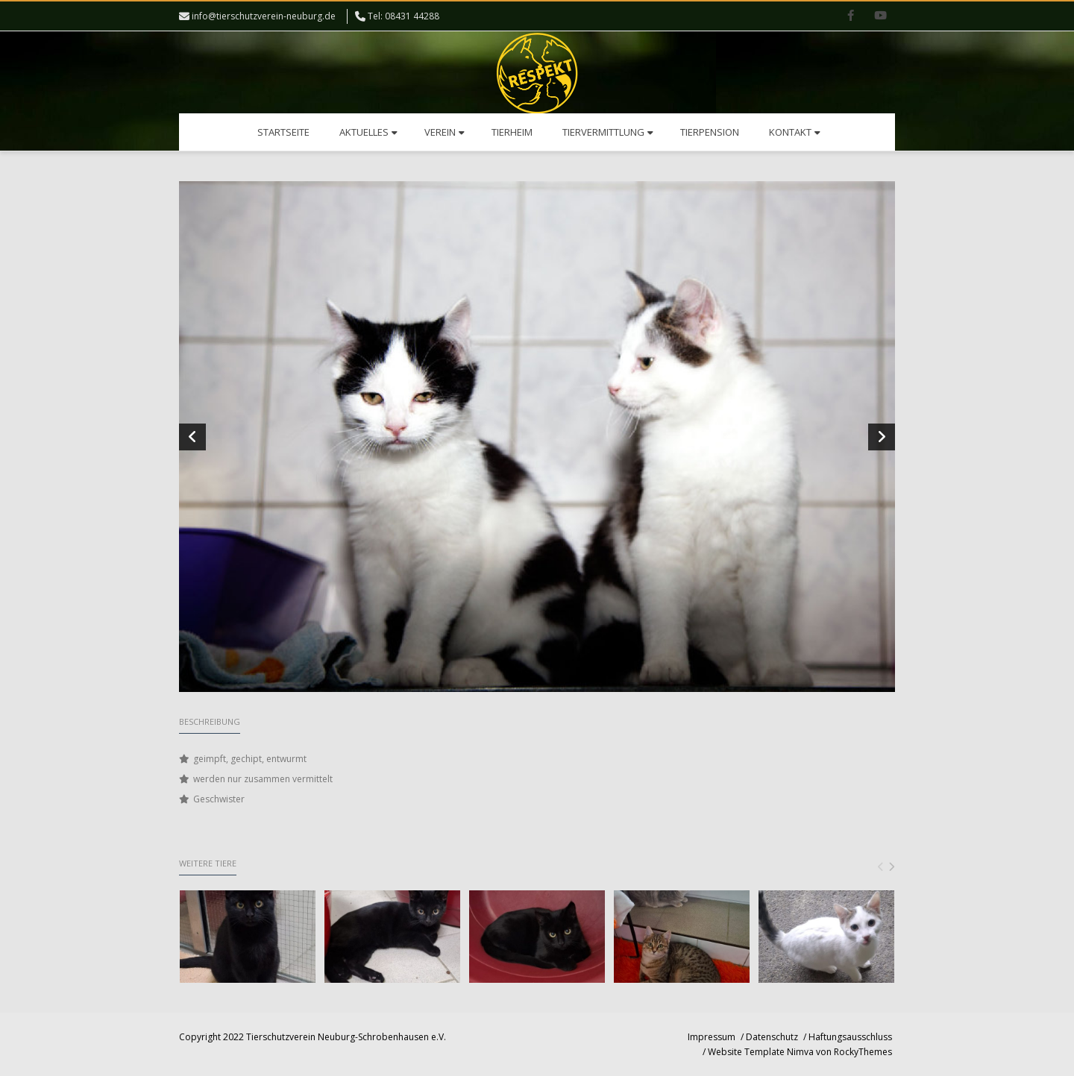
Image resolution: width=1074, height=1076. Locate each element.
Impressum (711, 1037)
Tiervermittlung (607, 132)
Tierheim (512, 132)
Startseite (283, 132)
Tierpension (709, 132)
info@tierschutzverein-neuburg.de (264, 16)
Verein (444, 132)
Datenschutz (772, 1037)
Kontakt (794, 132)
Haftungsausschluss (850, 1037)
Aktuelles (368, 132)
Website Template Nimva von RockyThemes (800, 1051)
